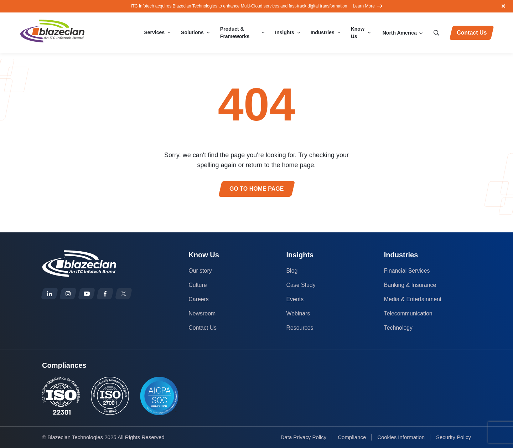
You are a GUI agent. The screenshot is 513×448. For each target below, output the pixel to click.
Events (295, 299)
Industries (322, 32)
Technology (398, 328)
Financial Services (407, 271)
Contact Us (202, 328)
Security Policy (453, 437)
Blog (292, 271)
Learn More (367, 6)
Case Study (301, 285)
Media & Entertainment (413, 299)
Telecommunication (408, 313)
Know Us (357, 32)
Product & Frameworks (235, 32)
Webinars (298, 313)
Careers (198, 299)
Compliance (351, 437)
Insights (284, 32)
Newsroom (202, 313)
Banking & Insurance (410, 285)
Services (155, 32)
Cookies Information (400, 437)
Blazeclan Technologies (75, 437)
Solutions (193, 32)
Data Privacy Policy (303, 437)
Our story (200, 271)
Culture (197, 285)
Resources (300, 328)
